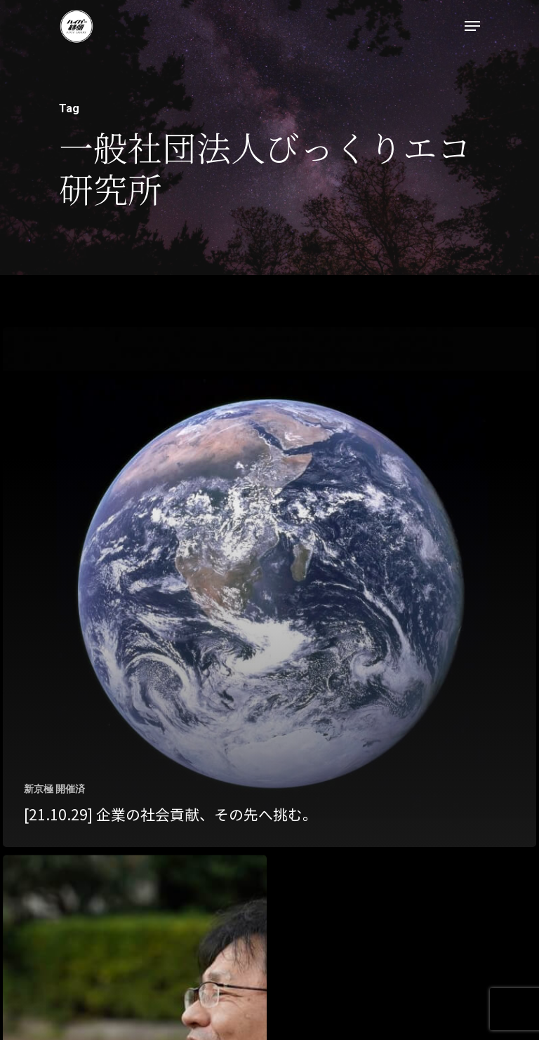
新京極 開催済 (54, 788)
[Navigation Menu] (472, 26)
